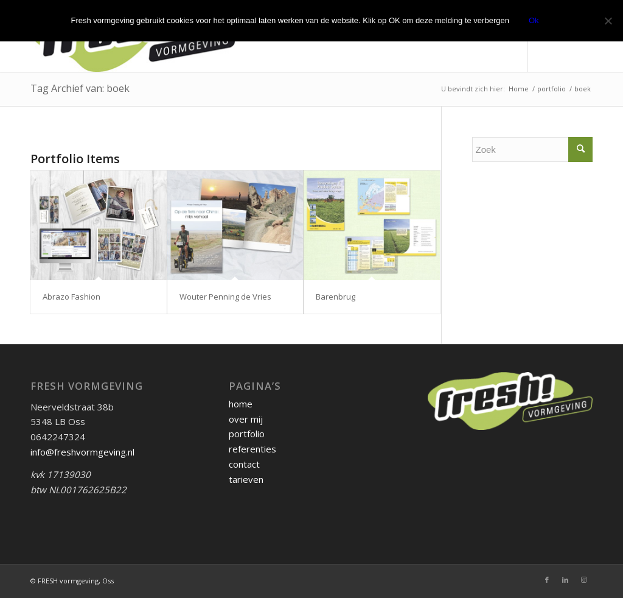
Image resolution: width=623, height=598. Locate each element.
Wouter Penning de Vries (225, 296)
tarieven (246, 479)
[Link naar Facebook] (547, 580)
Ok (534, 20)
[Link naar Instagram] (583, 580)
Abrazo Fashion (71, 296)
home (240, 404)
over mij (246, 419)
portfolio (247, 433)
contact (244, 464)
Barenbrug (335, 296)
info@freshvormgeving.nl (82, 452)
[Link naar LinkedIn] (565, 580)
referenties (252, 449)
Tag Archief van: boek (80, 88)
